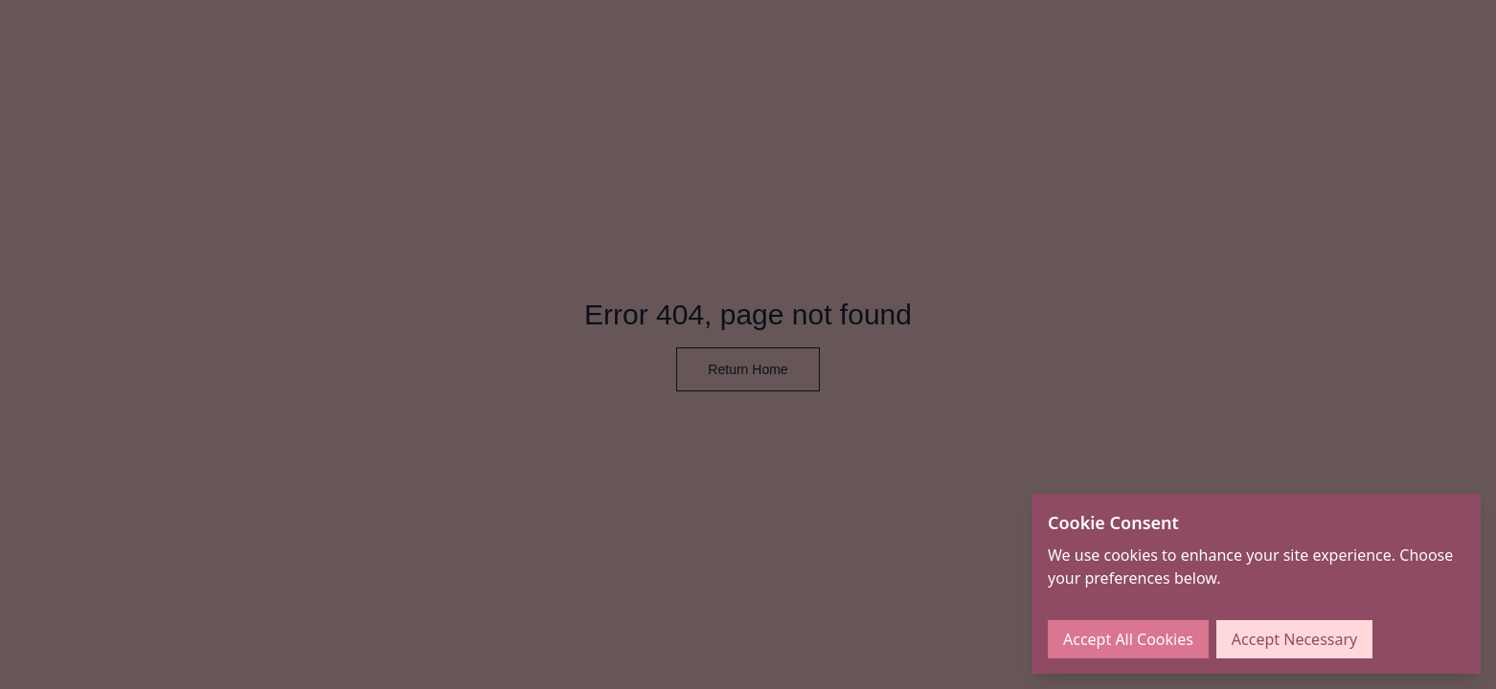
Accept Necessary (1294, 639)
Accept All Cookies (1128, 639)
